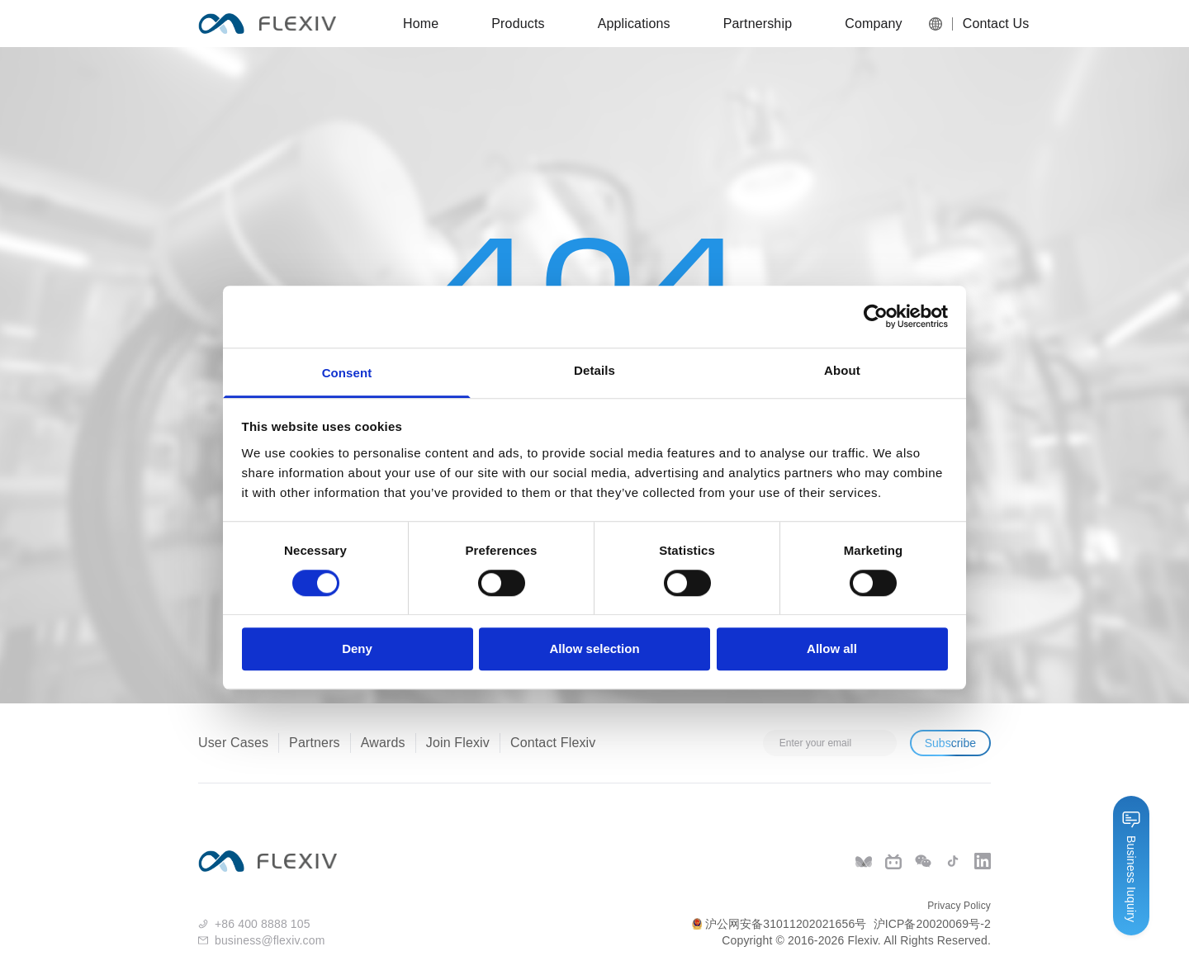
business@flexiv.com (270, 940)
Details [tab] (594, 370)
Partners (314, 743)
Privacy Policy (959, 905)
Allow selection (594, 649)
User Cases (233, 743)
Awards (383, 743)
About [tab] (842, 370)
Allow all (832, 649)
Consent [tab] (347, 373)
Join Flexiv (458, 743)
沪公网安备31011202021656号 (779, 923)
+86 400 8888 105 (262, 923)
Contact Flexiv (552, 743)
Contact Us (991, 24)
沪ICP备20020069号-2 (932, 923)
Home (420, 24)
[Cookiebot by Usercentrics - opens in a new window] (875, 316)
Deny (357, 649)
